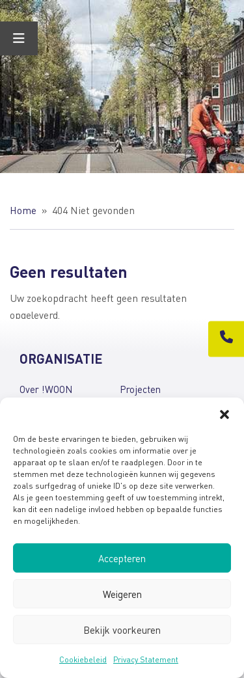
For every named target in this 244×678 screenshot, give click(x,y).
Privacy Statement (145, 659)
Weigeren (122, 594)
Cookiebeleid (83, 659)
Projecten (140, 389)
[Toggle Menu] (19, 38)
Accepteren (122, 558)
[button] (224, 413)
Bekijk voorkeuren (122, 629)
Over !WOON (46, 389)
